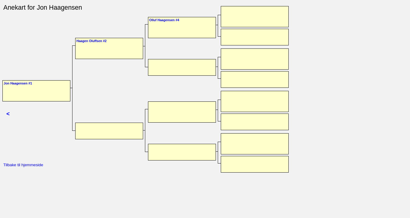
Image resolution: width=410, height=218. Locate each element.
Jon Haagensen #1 (18, 83)
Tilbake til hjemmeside (23, 165)
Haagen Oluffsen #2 (91, 41)
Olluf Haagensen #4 (164, 20)
